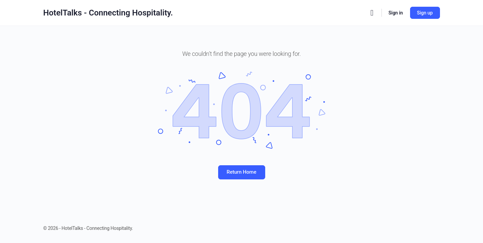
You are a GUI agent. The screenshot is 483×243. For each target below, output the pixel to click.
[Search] (372, 13)
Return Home (241, 172)
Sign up (425, 12)
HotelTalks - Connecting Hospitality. (108, 13)
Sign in (396, 12)
